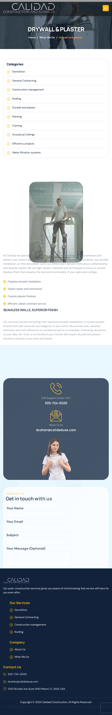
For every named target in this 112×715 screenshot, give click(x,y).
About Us (20, 649)
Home (32, 37)
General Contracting (27, 617)
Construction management (30, 624)
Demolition (21, 610)
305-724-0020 (56, 474)
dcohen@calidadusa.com (56, 501)
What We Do (47, 37)
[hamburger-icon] (106, 8)
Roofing (19, 632)
